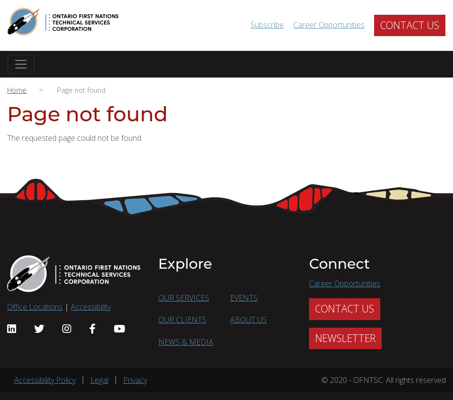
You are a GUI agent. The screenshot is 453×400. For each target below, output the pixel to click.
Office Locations (35, 307)
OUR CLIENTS (182, 319)
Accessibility (91, 307)
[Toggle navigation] (21, 64)
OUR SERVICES (183, 298)
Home (17, 90)
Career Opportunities (329, 25)
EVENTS (244, 298)
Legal (99, 380)
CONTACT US (409, 25)
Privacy (135, 380)
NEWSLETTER (345, 338)
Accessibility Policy (45, 380)
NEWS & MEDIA (185, 342)
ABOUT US (248, 319)
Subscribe (267, 25)
